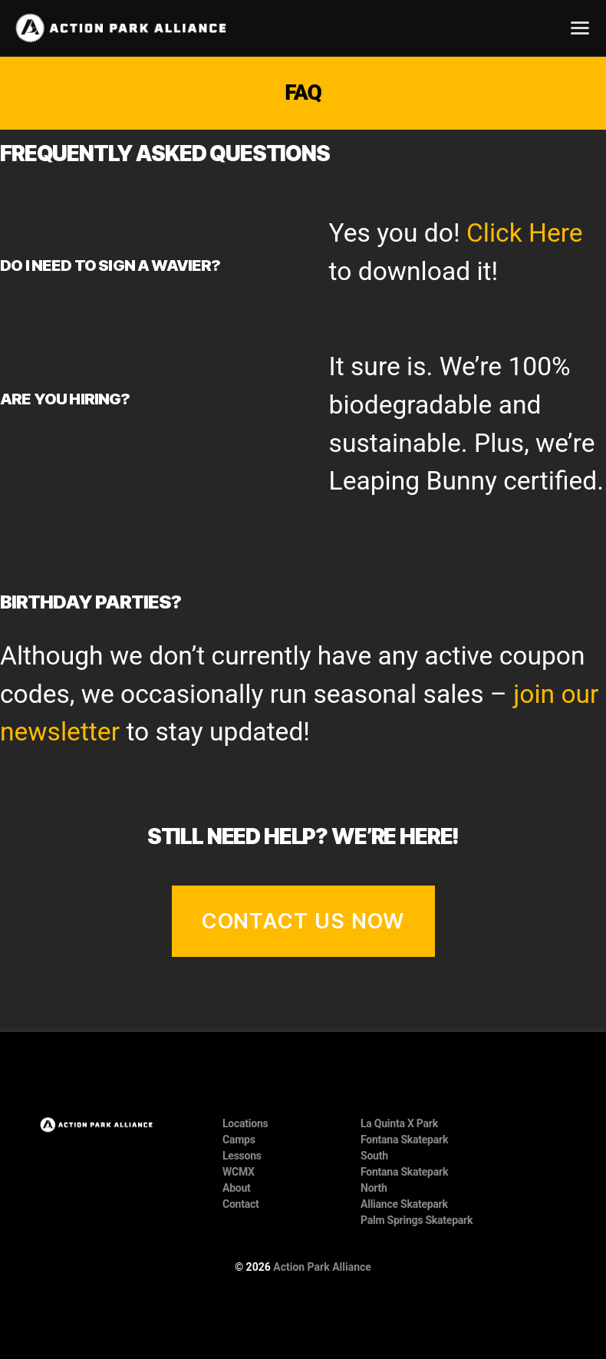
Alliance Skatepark (404, 1204)
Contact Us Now (303, 921)
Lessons (242, 1156)
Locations (245, 1123)
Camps (238, 1139)
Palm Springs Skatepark (417, 1220)
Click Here (524, 233)
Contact (240, 1204)
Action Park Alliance (322, 1267)
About (236, 1188)
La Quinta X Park (399, 1123)
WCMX (238, 1172)
